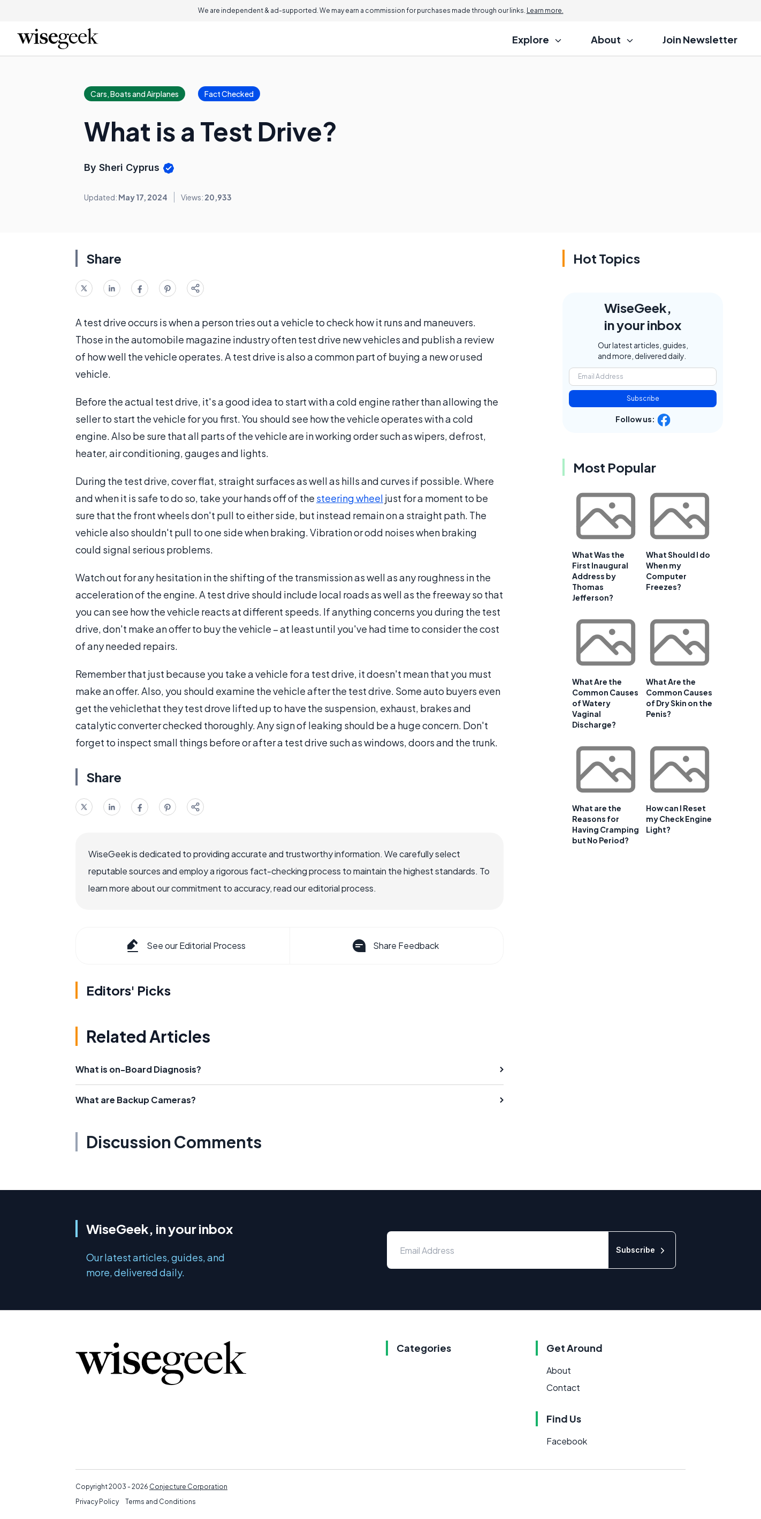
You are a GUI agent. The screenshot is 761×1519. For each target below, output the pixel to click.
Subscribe (643, 398)
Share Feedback (395, 945)
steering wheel (349, 498)
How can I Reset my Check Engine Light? (679, 818)
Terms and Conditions (160, 1502)
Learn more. (545, 10)
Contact (563, 1387)
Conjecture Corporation (188, 1487)
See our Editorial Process (185, 945)
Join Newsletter (700, 39)
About (558, 1370)
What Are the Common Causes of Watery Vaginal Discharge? (605, 703)
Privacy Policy (97, 1502)
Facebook (566, 1441)
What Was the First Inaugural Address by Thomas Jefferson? (600, 576)
